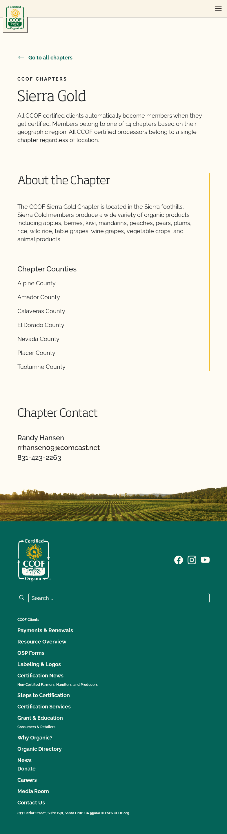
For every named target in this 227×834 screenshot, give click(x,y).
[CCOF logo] (15, 18)
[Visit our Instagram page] (192, 559)
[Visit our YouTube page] (205, 559)
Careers (27, 780)
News (24, 760)
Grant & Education (40, 718)
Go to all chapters (44, 58)
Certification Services (44, 707)
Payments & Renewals (45, 630)
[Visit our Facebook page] (178, 559)
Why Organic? (34, 738)
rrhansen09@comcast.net (58, 447)
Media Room (33, 791)
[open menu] (218, 8)
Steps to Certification (43, 695)
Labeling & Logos (39, 664)
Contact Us (31, 802)
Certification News (40, 675)
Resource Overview (41, 642)
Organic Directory (39, 749)
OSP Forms (30, 653)
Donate (26, 769)
